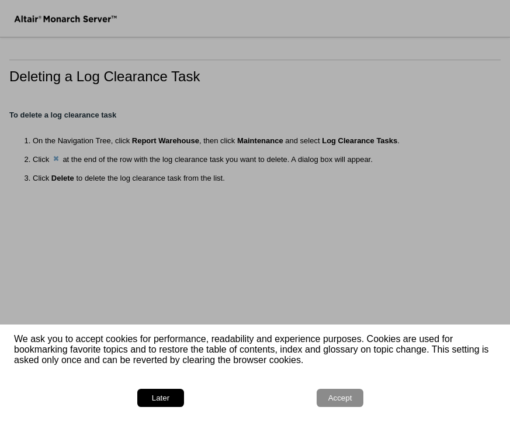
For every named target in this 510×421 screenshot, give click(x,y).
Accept (340, 398)
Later (160, 398)
